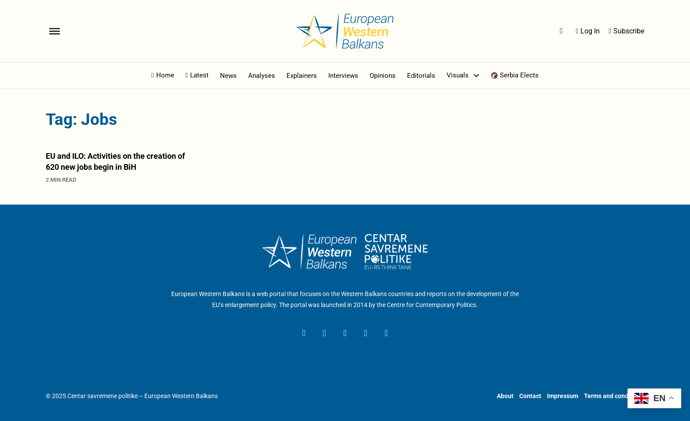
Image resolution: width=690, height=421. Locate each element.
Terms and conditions (614, 395)
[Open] (54, 31)
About (505, 395)
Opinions (383, 76)
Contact (530, 395)
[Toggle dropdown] (476, 75)
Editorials (421, 76)
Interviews (343, 76)
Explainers (301, 76)
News (228, 76)
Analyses (261, 76)
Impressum (562, 395)
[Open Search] (561, 31)
